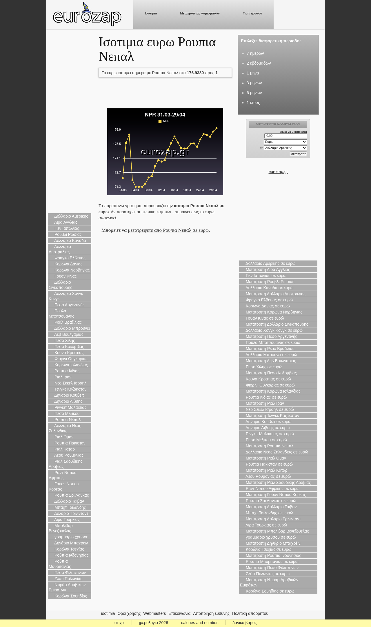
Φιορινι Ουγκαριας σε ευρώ (267, 385)
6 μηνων (254, 92)
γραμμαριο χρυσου (68, 537)
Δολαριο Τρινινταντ (68, 513)
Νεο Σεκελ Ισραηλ (67, 383)
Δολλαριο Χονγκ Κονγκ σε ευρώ (271, 330)
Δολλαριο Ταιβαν (66, 501)
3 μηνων (254, 83)
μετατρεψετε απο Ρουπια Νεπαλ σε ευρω (168, 230)
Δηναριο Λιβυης (65, 401)
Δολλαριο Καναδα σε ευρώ (266, 287)
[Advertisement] (69, 122)
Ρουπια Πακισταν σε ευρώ (266, 464)
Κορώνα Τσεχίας (66, 549)
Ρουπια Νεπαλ (65, 419)
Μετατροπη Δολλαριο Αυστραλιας (272, 293)
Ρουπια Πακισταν (67, 443)
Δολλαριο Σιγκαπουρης (60, 285)
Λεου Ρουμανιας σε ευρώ (265, 476)
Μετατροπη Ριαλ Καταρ (264, 470)
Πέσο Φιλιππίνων (67, 572)
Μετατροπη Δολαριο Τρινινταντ (270, 519)
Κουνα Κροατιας (66, 352)
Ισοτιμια (151, 13)
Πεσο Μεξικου (64, 413)
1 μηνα (253, 73)
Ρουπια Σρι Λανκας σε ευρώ (268, 500)
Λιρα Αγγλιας (63, 222)
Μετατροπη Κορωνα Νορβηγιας (271, 312)
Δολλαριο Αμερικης (68, 216)
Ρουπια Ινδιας (64, 371)
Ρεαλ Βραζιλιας (65, 322)
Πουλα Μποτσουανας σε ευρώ (270, 342)
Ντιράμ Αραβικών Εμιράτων (67, 587)
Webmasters (154, 613)
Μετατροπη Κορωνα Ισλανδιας (270, 391)
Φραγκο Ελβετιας (67, 258)
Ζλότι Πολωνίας (65, 578)
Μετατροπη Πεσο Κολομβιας (268, 373)
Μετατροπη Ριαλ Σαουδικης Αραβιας (275, 482)
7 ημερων (255, 53)
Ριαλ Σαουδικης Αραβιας (65, 464)
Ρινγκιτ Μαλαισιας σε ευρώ (267, 433)
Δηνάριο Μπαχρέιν (68, 543)
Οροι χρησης (129, 613)
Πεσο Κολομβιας (66, 346)
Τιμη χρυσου (252, 13)
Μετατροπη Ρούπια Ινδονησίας (270, 555)
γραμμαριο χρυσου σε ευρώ (268, 537)
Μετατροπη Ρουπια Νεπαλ (266, 446)
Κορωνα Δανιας (65, 264)
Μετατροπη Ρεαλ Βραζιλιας (267, 348)
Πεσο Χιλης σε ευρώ (261, 366)
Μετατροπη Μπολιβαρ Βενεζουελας (274, 531)
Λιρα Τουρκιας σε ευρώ (263, 525)
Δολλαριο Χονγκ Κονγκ (66, 296)
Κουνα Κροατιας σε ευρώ (265, 379)
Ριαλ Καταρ (62, 449)
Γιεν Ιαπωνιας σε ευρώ (263, 275)
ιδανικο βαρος (244, 622)
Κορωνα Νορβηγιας (69, 270)
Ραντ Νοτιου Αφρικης (63, 475)
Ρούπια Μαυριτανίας (60, 564)
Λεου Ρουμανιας (66, 455)
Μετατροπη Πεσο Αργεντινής (268, 336)
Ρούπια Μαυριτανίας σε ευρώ (269, 561)
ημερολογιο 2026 (153, 622)
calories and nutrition (200, 622)
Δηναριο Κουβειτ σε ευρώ (265, 421)
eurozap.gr (278, 171)
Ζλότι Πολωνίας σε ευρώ (265, 573)
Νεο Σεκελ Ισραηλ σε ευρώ (267, 409)
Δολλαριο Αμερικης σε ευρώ (268, 263)
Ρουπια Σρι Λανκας (69, 495)
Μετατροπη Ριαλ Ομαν (263, 458)
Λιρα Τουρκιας (64, 519)
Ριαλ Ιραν (60, 377)
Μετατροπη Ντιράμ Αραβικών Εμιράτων (269, 582)
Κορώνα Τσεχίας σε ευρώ (265, 549)
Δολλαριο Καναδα (67, 240)
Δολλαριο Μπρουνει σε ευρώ (268, 354)
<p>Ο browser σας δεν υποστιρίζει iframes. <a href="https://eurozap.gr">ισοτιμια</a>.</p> (278, 143)
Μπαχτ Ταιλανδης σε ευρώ (266, 513)
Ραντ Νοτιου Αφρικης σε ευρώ (269, 488)
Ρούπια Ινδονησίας (68, 555)
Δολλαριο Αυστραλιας (60, 249)
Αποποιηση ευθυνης (211, 613)
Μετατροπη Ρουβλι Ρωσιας (267, 281)
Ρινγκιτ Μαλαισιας (67, 407)
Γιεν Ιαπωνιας (64, 228)
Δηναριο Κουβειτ (66, 395)
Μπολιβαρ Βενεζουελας (61, 528)
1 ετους (253, 102)
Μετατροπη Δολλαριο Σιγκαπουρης (274, 324)
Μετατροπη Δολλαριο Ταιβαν (268, 506)
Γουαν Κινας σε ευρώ (262, 318)
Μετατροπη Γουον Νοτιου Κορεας (273, 494)
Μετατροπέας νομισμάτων (200, 13)
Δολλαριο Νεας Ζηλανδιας (65, 428)
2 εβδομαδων (259, 63)
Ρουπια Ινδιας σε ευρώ (263, 397)
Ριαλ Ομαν (61, 437)
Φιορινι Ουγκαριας (68, 358)
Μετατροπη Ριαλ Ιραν (262, 403)
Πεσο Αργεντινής (67, 304)
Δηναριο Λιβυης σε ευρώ (265, 427)
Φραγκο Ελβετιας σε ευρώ (266, 300)
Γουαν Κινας (63, 276)
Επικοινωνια (180, 613)
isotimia (108, 613)
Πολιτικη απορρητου (250, 613)
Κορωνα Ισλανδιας (68, 364)
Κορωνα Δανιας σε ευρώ (265, 306)
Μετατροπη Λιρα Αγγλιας (265, 269)
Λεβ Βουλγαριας (66, 334)
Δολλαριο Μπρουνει (69, 328)
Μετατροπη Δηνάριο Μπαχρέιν (270, 543)
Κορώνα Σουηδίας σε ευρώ (267, 591)
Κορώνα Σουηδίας (68, 596)
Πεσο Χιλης (62, 340)
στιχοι (119, 622)
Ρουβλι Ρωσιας (65, 234)
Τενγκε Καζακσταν (68, 389)
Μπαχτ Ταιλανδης (67, 507)
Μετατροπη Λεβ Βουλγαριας (268, 360)
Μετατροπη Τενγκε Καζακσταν (269, 415)
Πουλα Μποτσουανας (61, 313)
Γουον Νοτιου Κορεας (64, 486)
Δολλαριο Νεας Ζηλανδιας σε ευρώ (274, 452)
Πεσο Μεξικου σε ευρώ (263, 440)
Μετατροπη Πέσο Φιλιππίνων (269, 567)
